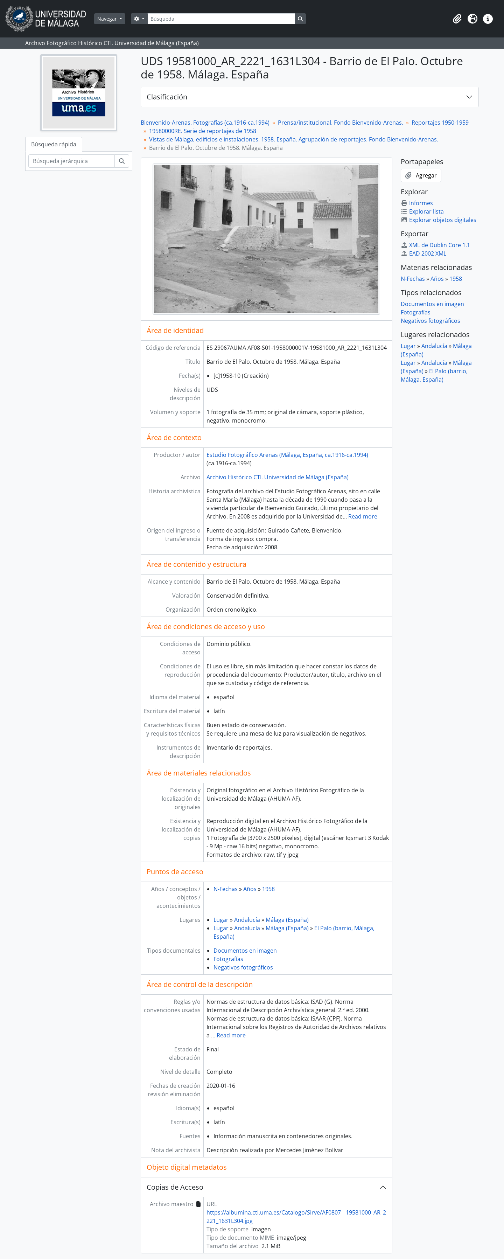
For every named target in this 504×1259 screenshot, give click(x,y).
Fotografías (228, 959)
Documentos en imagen (245, 950)
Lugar (221, 920)
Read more (362, 516)
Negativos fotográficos (243, 967)
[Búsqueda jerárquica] (71, 161)
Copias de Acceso (175, 1187)
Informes (417, 203)
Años (250, 889)
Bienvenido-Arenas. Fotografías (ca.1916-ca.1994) (205, 122)
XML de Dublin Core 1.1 (435, 245)
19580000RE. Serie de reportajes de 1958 (202, 131)
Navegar (107, 18)
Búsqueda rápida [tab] (53, 144)
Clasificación (167, 97)
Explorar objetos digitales (438, 220)
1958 (268, 889)
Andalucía (247, 920)
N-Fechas (226, 889)
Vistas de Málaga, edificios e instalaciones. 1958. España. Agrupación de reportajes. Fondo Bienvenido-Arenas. (293, 139)
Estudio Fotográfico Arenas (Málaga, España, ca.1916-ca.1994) (287, 455)
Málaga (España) (287, 920)
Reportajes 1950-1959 (440, 122)
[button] (457, 19)
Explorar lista (422, 211)
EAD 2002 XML (423, 253)
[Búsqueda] (221, 18)
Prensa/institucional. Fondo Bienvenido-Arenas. (340, 122)
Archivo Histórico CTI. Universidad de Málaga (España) (277, 477)
